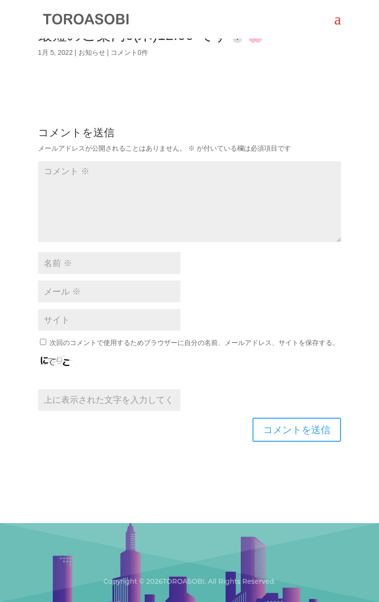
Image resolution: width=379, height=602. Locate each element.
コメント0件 (129, 52)
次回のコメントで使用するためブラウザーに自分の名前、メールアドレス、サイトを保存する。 (194, 342)
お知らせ (91, 52)
